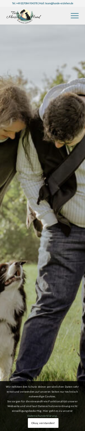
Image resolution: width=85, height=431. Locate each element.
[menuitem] (72, 16)
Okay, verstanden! (43, 423)
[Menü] (72, 16)
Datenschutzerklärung (42, 415)
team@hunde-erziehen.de (59, 3)
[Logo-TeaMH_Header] (35, 16)
